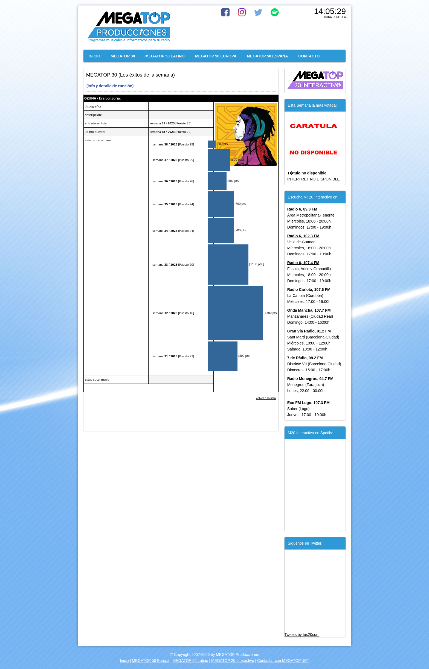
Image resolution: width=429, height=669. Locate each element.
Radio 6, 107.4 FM (303, 263)
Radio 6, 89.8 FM (302, 209)
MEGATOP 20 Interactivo (232, 660)
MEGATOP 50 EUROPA (215, 56)
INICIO (94, 56)
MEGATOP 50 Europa (150, 660)
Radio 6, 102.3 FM (303, 236)
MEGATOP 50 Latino (190, 660)
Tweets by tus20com (302, 634)
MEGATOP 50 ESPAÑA (267, 56)
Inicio (124, 660)
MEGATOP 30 (123, 56)
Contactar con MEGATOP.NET (283, 660)
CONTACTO (309, 56)
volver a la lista (266, 398)
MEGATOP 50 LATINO (165, 56)
